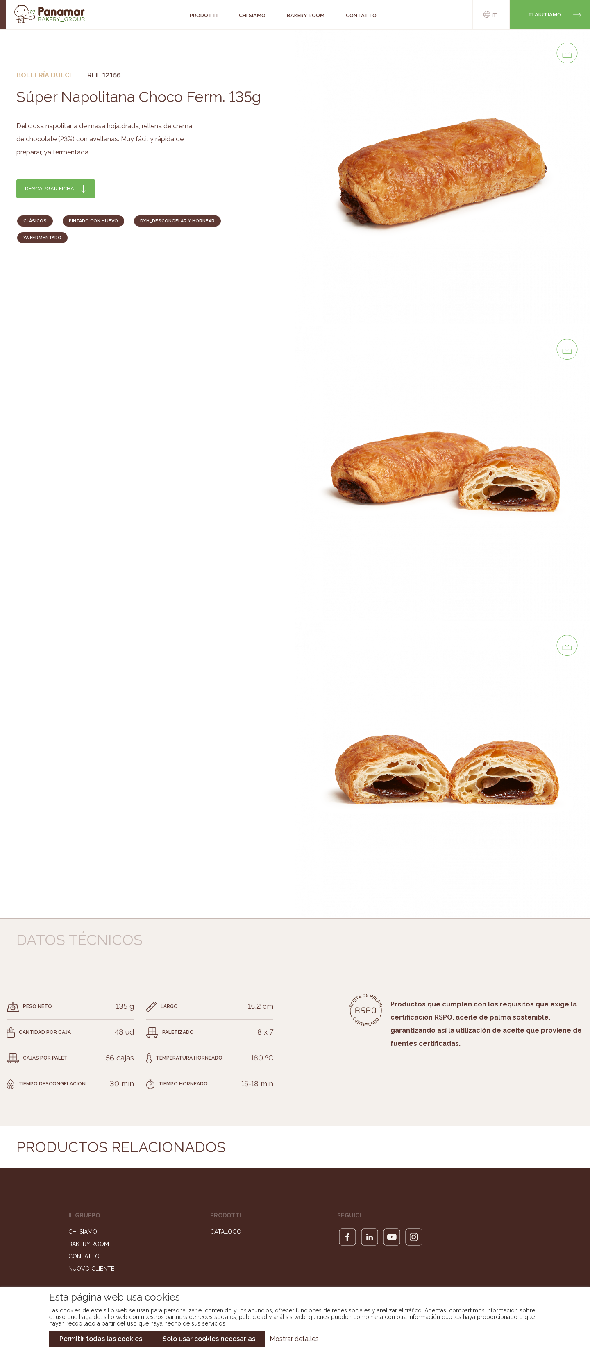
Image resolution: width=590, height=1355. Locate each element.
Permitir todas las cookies (100, 1339)
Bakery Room (88, 1244)
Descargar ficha (49, 189)
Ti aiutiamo (544, 14)
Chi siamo (82, 1231)
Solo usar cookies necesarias (209, 1339)
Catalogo (225, 1231)
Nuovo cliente (91, 1268)
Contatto (84, 1256)
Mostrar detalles (294, 1339)
